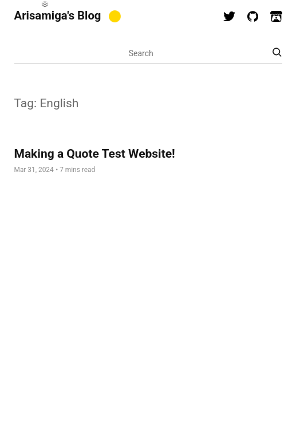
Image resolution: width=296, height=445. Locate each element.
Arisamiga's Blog (57, 15)
